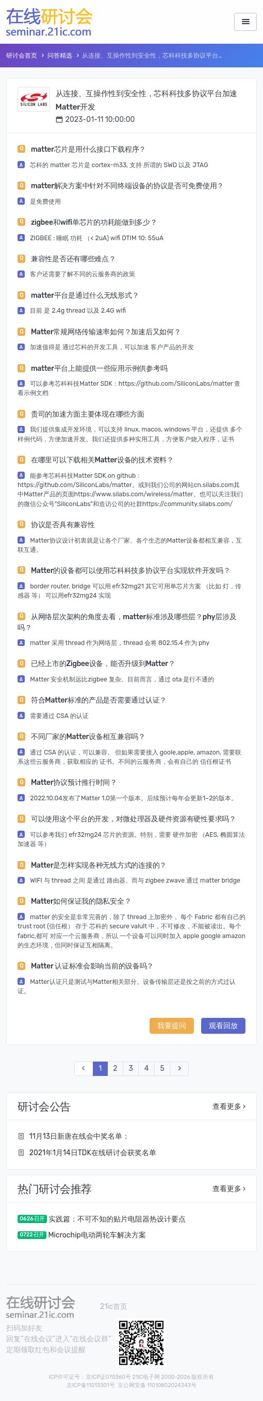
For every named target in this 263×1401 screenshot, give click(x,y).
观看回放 (223, 1025)
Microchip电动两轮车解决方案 (96, 1235)
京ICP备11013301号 (91, 1385)
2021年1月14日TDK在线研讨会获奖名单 (92, 1152)
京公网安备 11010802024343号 (157, 1385)
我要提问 (171, 1025)
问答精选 (59, 55)
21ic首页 (113, 1306)
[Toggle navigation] (245, 22)
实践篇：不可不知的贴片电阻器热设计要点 (117, 1219)
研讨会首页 (21, 55)
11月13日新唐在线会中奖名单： (79, 1136)
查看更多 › (228, 1106)
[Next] (179, 1069)
